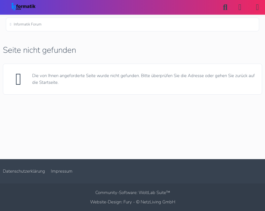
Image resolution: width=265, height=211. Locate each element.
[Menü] (257, 7)
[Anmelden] (240, 7)
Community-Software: (132, 192)
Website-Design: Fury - (132, 202)
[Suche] (225, 7)
